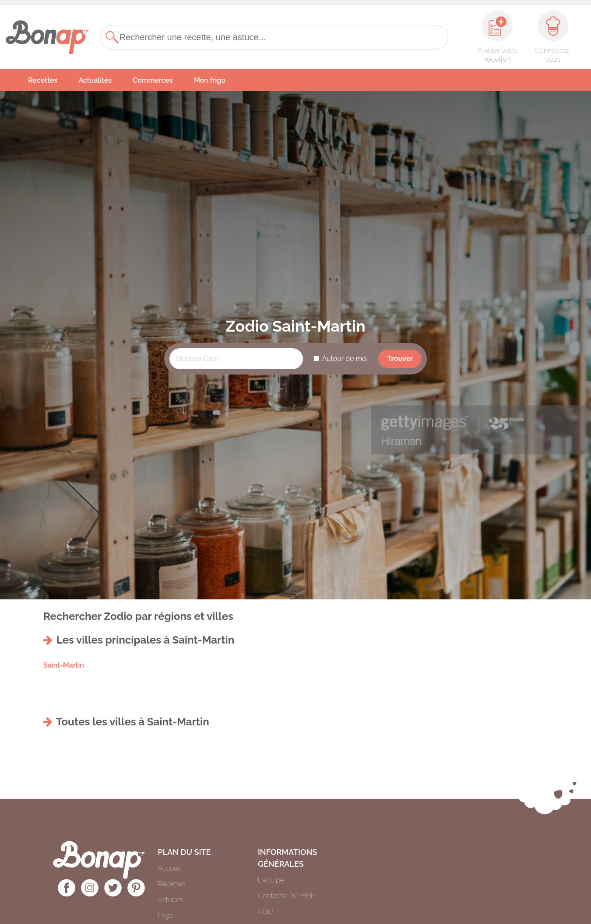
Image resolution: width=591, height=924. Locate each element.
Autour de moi (345, 358)
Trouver (400, 358)
